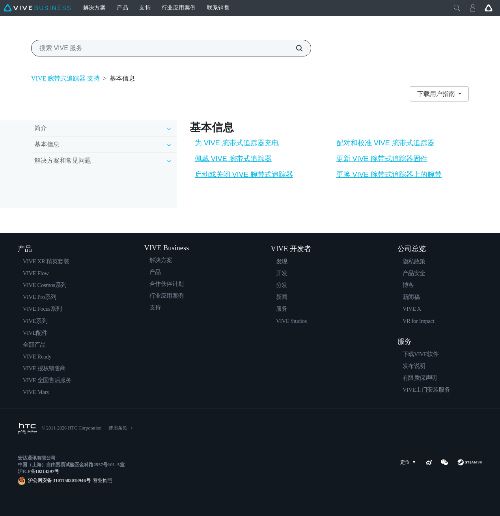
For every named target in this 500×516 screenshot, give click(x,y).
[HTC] (27, 428)
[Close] (457, 8)
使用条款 (117, 428)
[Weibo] (429, 462)
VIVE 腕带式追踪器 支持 (65, 78)
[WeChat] (444, 462)
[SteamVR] (469, 462)
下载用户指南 (437, 93)
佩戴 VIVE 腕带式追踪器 (233, 159)
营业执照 (101, 480)
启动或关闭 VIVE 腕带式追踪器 (244, 174)
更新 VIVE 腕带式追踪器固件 (381, 159)
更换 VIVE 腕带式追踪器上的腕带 (389, 174)
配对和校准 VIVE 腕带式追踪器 (385, 143)
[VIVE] (37, 8)
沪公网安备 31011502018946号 (59, 480)
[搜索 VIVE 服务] (295, 48)
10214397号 (47, 471)
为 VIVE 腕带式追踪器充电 (237, 143)
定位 (409, 462)
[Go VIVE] (488, 8)
